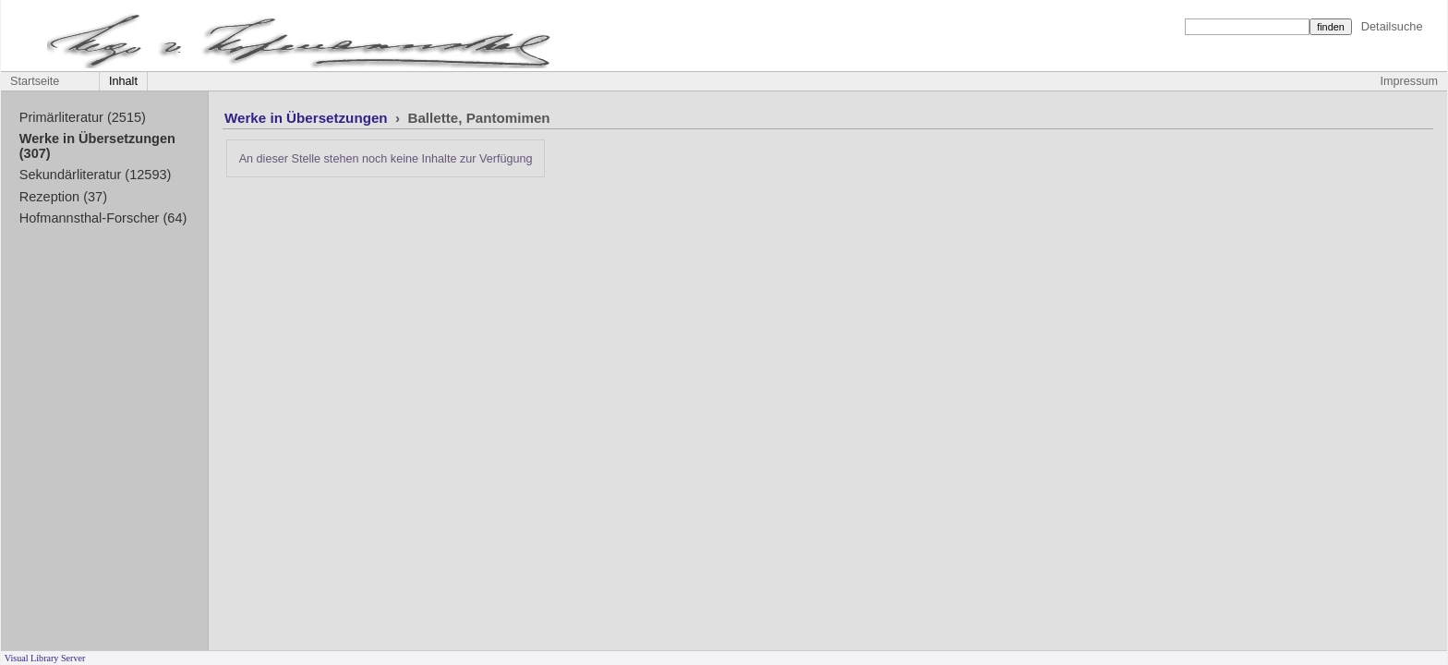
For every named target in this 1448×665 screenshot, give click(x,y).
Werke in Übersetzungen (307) (97, 146)
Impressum (1409, 81)
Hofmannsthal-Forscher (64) (103, 218)
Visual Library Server (45, 658)
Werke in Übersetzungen (308, 118)
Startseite (34, 81)
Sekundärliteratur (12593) (95, 174)
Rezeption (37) (63, 196)
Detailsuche (1392, 26)
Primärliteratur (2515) (82, 117)
